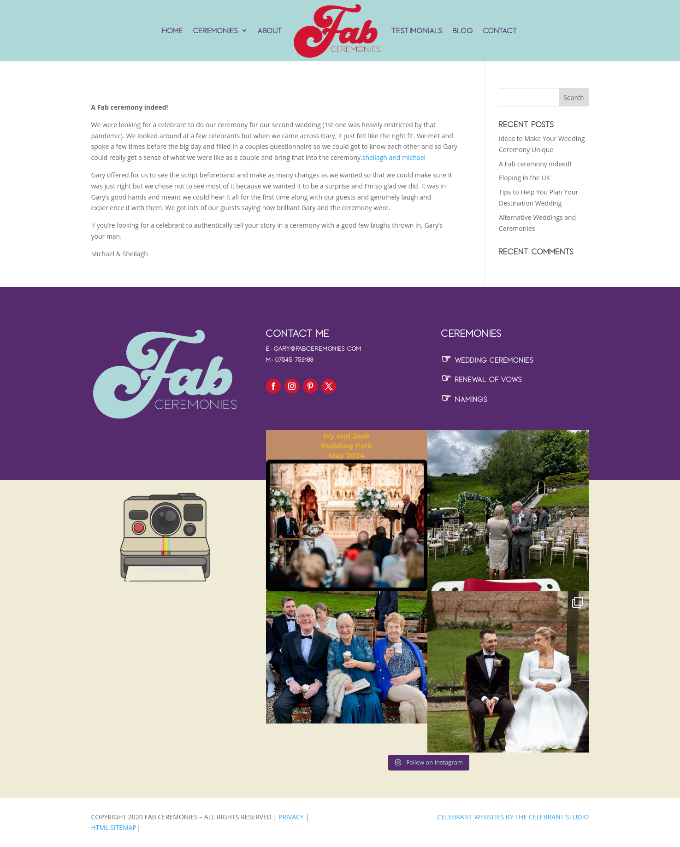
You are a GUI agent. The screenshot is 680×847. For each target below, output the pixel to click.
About (270, 30)
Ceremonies (215, 30)
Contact (500, 30)
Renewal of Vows (481, 379)
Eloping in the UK (524, 177)
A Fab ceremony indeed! (535, 163)
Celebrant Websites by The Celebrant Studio (513, 816)
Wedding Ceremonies (487, 360)
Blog (463, 30)
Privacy (291, 816)
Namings (464, 399)
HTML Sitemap (114, 827)
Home (172, 30)
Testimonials (417, 30)
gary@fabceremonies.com (317, 348)
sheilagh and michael (394, 157)
